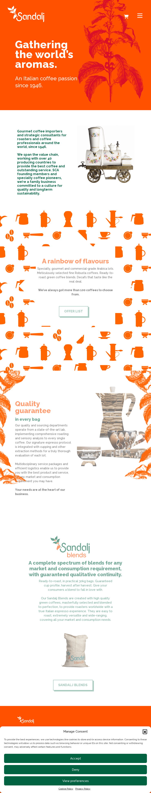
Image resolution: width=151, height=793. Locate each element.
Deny (75, 770)
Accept (75, 758)
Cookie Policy (66, 788)
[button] (145, 731)
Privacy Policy (82, 788)
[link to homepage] (42, 13)
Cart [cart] (126, 14)
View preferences (75, 781)
